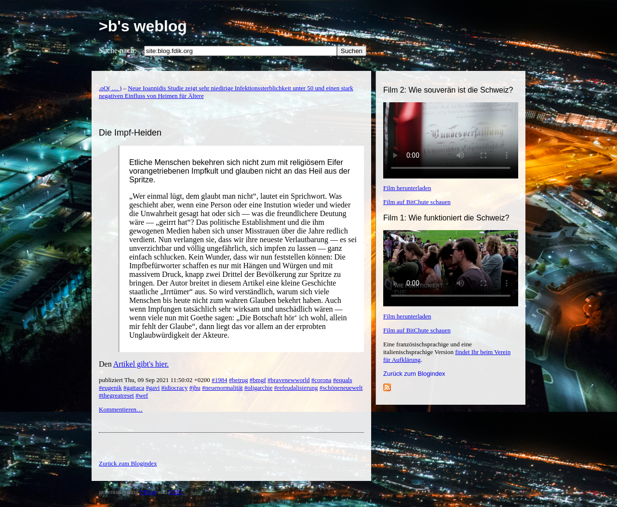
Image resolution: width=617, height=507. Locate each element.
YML (175, 491)
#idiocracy (174, 387)
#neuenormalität (222, 387)
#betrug (238, 380)
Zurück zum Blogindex (414, 373)
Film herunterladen (407, 188)
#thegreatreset (116, 395)
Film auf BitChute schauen (417, 202)
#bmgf (258, 380)
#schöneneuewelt (341, 387)
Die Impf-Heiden (130, 132)
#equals (342, 380)
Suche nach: (117, 50)
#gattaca (133, 387)
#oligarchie (258, 387)
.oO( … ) (110, 88)
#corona (321, 380)
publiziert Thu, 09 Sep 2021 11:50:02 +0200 (155, 380)
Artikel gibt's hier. (141, 364)
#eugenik (110, 387)
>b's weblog (143, 26)
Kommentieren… (121, 409)
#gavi (153, 387)
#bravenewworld (288, 380)
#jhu (195, 387)
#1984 (220, 380)
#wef (141, 395)
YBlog (148, 491)
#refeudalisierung (296, 387)
